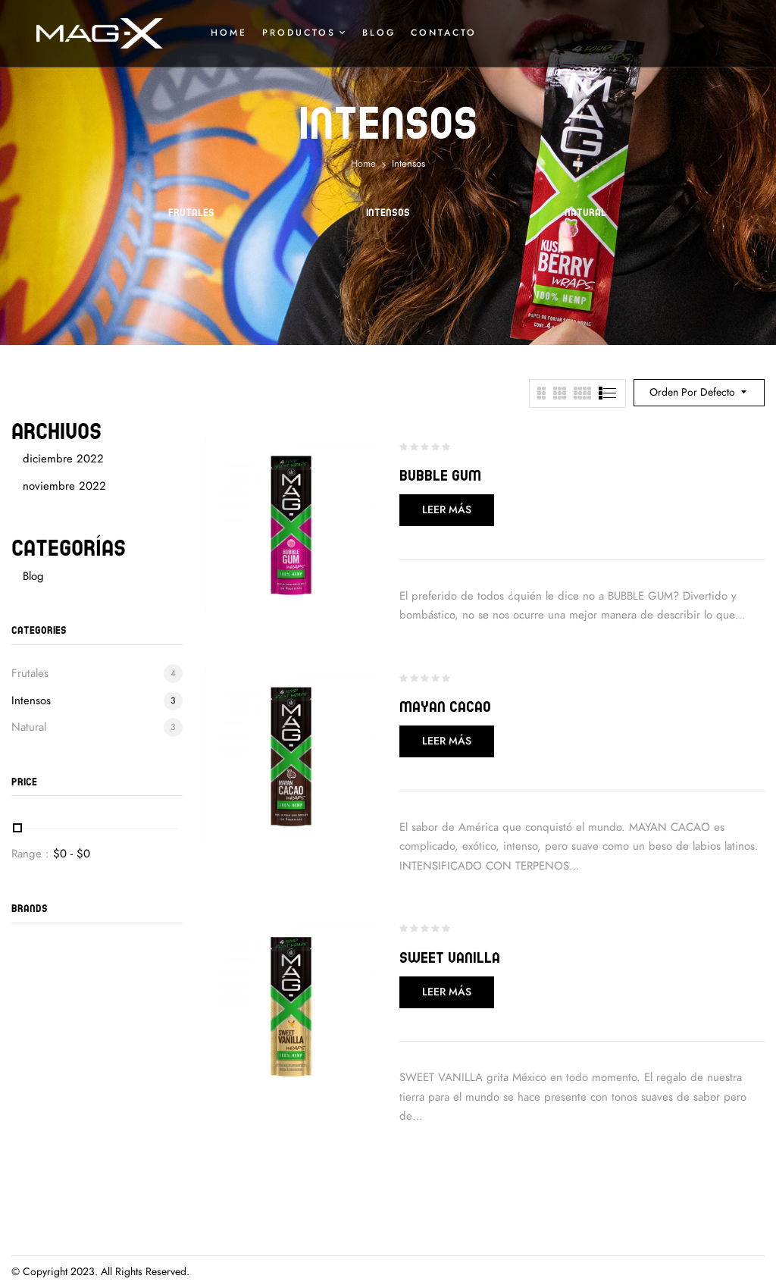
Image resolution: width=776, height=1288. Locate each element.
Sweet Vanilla (449, 957)
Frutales (191, 212)
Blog (33, 576)
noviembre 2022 (64, 486)
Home (363, 164)
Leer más (446, 510)
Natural (585, 212)
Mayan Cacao (445, 706)
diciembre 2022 (63, 458)
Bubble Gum (440, 475)
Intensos (388, 212)
